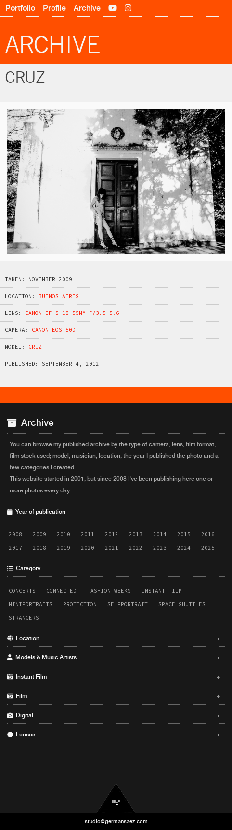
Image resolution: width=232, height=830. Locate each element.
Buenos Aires (59, 296)
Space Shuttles (182, 604)
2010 (63, 534)
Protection (80, 604)
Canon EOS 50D (54, 330)
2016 (208, 534)
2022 (135, 547)
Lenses (113, 734)
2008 (15, 534)
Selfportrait (127, 604)
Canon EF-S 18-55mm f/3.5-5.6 (72, 313)
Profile (54, 8)
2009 (39, 534)
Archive (87, 8)
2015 (184, 534)
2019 (63, 547)
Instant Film (162, 590)
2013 (135, 534)
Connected (61, 590)
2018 (39, 547)
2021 (111, 547)
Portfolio (20, 8)
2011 (87, 534)
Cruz (35, 346)
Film (113, 696)
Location (113, 638)
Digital (113, 715)
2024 (184, 547)
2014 (160, 534)
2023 (160, 547)
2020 (87, 547)
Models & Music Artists (113, 657)
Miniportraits (30, 604)
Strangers (24, 617)
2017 (15, 547)
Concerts (22, 590)
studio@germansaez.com (116, 821)
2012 (111, 534)
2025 (208, 547)
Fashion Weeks (109, 590)
